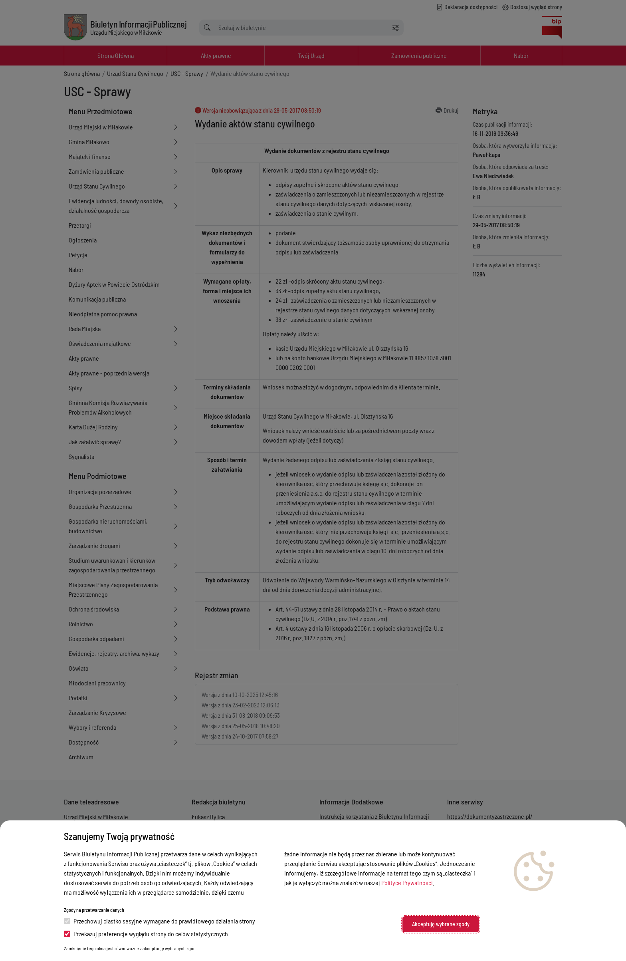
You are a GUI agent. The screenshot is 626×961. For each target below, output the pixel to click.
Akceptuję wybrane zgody (441, 924)
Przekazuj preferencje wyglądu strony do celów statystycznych (146, 933)
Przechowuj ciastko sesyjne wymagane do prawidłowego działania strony (159, 921)
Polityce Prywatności (407, 882)
